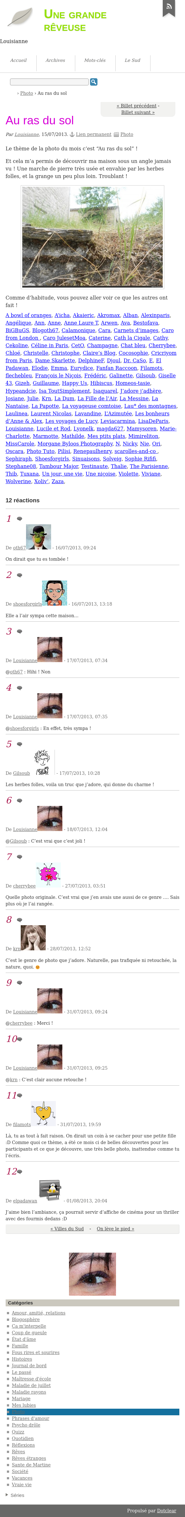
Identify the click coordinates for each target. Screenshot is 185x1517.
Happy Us (74, 383)
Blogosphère (26, 1319)
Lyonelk (83, 429)
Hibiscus (101, 383)
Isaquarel (105, 391)
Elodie (40, 368)
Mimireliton (143, 436)
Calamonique (78, 330)
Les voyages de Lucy (71, 421)
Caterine (100, 338)
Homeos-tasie (132, 383)
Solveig (112, 459)
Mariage (21, 1398)
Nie (144, 444)
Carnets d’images (136, 330)
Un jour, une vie (62, 474)
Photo (26, 93)
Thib (11, 474)
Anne (54, 323)
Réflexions (23, 1445)
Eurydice (81, 368)
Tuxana (29, 474)
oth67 (19, 547)
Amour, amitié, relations (39, 1312)
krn (17, 948)
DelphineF (91, 361)
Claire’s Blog (99, 353)
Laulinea (17, 414)
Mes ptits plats (106, 436)
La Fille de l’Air (96, 399)
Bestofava (145, 323)
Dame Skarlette (55, 361)
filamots (22, 1124)
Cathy (160, 338)
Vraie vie (22, 1484)
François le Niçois (58, 376)
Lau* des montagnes (150, 406)
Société (20, 1471)
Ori (156, 444)
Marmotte (45, 436)
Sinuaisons (86, 459)
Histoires (22, 1359)
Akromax (108, 315)
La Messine (134, 399)
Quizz (18, 1431)
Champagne (102, 345)
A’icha (62, 315)
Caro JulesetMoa (64, 338)
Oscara (15, 451)
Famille (20, 1345)
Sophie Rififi (140, 459)
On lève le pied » (115, 1228)
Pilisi (64, 451)
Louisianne (26, 134)
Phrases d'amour (30, 1418)
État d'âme (24, 1339)
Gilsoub (145, 376)
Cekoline (17, 345)
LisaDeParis (153, 421)
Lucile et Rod (54, 429)
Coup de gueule (29, 1332)
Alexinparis (155, 315)
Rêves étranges (29, 1458)
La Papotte (45, 406)
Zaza (58, 481)
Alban (130, 315)
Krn (46, 399)
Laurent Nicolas (51, 414)
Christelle (36, 353)
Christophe (65, 353)
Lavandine (88, 414)
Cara (104, 330)
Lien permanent (93, 134)
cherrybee (24, 885)
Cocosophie (133, 353)
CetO (77, 345)
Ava (125, 323)
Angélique (18, 323)
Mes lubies (24, 1405)
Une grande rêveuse (75, 20)
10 (11, 1039)
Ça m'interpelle (29, 1326)
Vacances (22, 1478)
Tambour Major (58, 466)
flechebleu (19, 376)
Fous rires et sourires (36, 1352)
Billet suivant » (138, 112)
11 (11, 1095)
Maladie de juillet (31, 1385)
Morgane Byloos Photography (75, 444)
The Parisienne (149, 466)
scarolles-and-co (135, 451)
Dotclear (166, 1510)
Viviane (150, 474)
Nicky (130, 444)
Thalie (119, 466)
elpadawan (25, 1200)
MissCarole (20, 444)
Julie (33, 399)
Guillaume (46, 383)
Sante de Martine (31, 1464)
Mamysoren (142, 429)
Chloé (13, 353)
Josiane (15, 399)
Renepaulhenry (92, 451)
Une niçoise (100, 474)
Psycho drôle (26, 1425)
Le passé (21, 1372)
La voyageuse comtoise (91, 406)
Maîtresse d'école (31, 1378)
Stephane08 (21, 466)
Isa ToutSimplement (64, 391)
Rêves (18, 1451)
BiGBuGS (17, 330)
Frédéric (95, 376)
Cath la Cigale (132, 338)
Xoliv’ (41, 481)
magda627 (110, 429)
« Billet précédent (136, 105)
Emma (59, 368)
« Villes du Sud (67, 1228)
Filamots (151, 368)
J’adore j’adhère (140, 391)
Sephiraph (19, 459)
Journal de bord (29, 1365)
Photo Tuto (41, 451)
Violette (128, 474)
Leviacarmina (117, 421)
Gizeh (22, 383)
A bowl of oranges (28, 315)
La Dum (64, 399)
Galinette (121, 376)
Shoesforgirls (52, 459)
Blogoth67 (45, 330)
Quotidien (23, 1438)
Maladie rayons (29, 1392)
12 (11, 1171)
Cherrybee (162, 345)
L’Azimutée (118, 414)
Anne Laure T (81, 323)
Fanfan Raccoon (116, 368)
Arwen (109, 323)
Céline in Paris (49, 345)
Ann (39, 323)
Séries (17, 1495)
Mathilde (72, 436)
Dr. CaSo (135, 361)
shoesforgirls (27, 604)
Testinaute (94, 466)
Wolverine (18, 481)
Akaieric (83, 315)
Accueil (13, 92)
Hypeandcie (21, 391)
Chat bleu (133, 345)
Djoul (113, 361)
